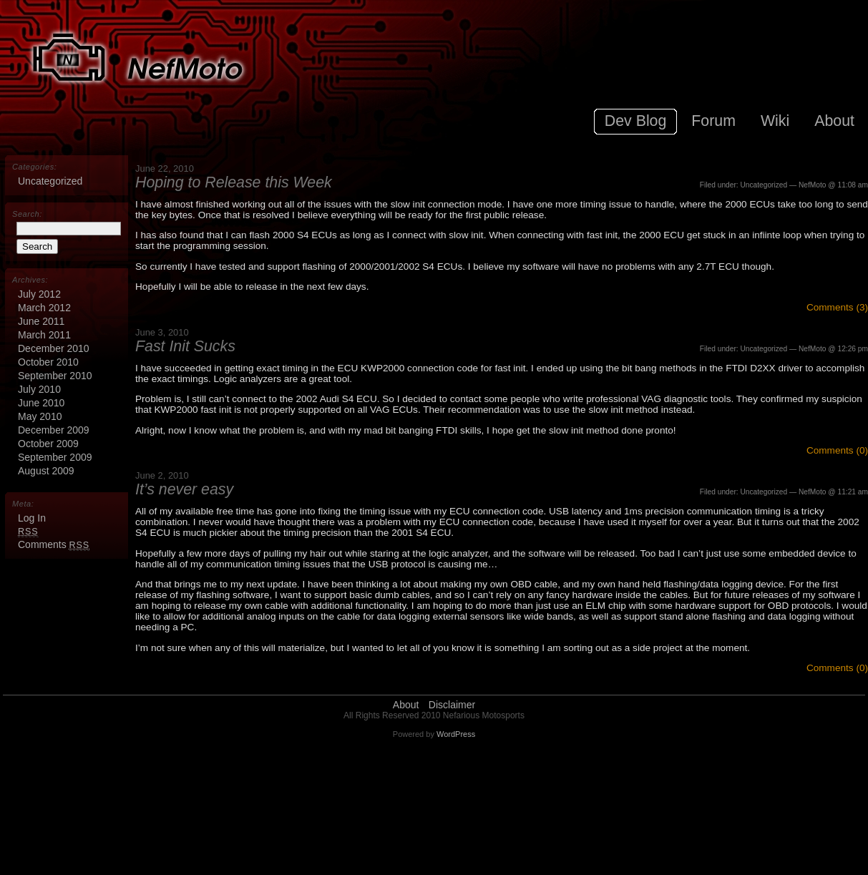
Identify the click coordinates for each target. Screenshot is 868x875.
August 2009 (46, 470)
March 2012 (44, 307)
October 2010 (48, 362)
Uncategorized (763, 185)
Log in (32, 518)
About (406, 704)
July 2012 (39, 294)
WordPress (456, 734)
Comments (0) (837, 450)
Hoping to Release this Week (233, 182)
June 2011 (41, 321)
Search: (27, 214)
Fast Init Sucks (185, 346)
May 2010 (40, 416)
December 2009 (53, 430)
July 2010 (39, 389)
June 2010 (41, 403)
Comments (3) (837, 307)
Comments (53, 544)
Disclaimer (452, 704)
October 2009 (48, 443)
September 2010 (55, 375)
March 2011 (44, 335)
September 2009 (55, 457)
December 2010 (53, 348)
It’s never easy (184, 489)
